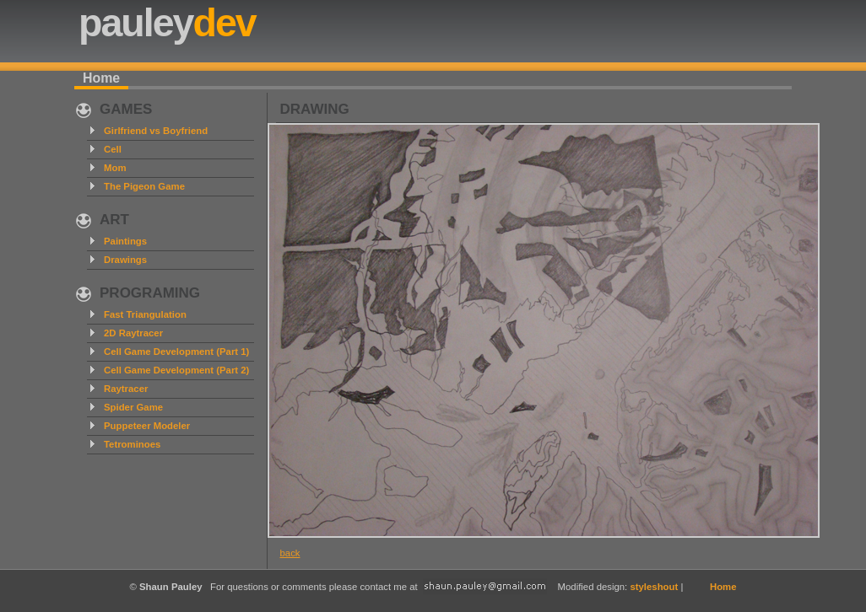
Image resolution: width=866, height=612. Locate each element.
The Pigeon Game (144, 186)
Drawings (125, 260)
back (290, 553)
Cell (113, 149)
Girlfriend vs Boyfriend (156, 131)
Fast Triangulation (145, 314)
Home (101, 78)
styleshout (654, 587)
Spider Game (133, 407)
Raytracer (126, 389)
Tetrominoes (132, 444)
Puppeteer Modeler (147, 426)
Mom (115, 168)
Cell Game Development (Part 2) (176, 370)
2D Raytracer (133, 333)
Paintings (125, 241)
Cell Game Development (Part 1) (176, 351)
